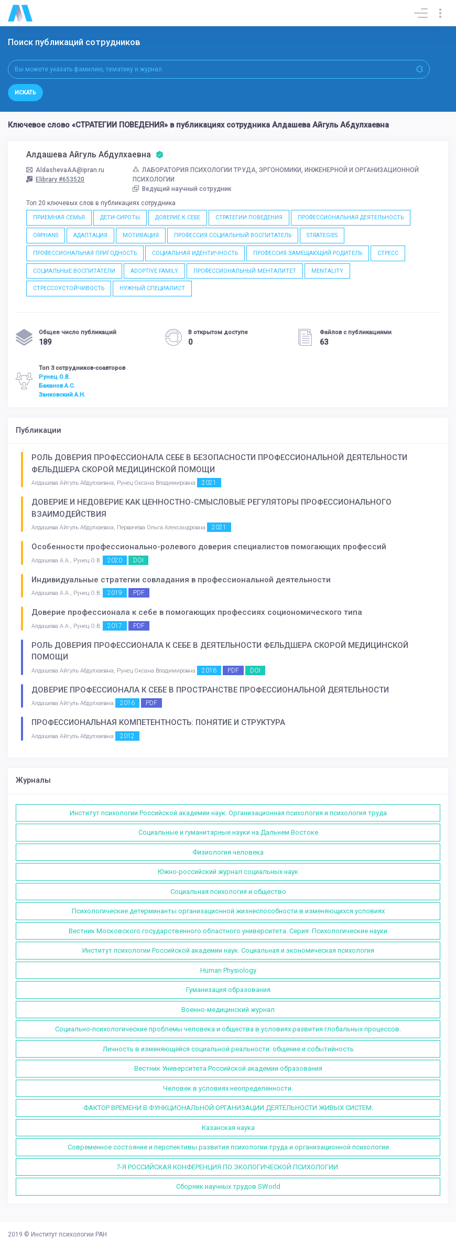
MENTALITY (327, 271)
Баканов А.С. (57, 385)
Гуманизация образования (228, 990)
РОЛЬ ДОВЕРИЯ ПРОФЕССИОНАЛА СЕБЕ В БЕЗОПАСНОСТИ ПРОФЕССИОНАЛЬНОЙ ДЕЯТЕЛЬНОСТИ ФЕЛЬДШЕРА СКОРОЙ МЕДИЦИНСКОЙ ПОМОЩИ (219, 463)
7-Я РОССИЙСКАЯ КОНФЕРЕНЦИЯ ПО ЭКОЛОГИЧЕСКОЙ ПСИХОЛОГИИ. (228, 1167)
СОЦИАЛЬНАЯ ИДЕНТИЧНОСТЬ (195, 253)
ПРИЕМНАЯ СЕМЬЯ (59, 217)
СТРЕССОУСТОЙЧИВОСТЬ (68, 288)
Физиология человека (228, 852)
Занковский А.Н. (62, 394)
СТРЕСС (387, 253)
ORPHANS (45, 235)
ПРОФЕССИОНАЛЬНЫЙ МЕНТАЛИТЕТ (244, 271)
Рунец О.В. (54, 376)
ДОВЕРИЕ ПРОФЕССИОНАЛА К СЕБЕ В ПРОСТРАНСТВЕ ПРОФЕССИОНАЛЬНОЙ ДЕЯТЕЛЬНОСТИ (210, 690)
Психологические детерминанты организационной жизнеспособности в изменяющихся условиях (228, 911)
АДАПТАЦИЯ (90, 235)
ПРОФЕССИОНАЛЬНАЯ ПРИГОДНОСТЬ (85, 253)
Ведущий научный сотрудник (182, 189)
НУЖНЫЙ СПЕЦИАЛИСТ (152, 288)
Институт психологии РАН (69, 1234)
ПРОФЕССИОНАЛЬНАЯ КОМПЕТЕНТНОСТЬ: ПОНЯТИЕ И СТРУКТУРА (158, 722)
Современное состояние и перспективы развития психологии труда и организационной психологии (228, 1147)
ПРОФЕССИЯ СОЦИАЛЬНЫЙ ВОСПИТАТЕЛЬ (232, 235)
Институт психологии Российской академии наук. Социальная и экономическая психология (228, 950)
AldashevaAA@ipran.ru (65, 170)
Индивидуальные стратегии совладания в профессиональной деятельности (181, 579)
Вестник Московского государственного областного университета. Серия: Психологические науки (228, 931)
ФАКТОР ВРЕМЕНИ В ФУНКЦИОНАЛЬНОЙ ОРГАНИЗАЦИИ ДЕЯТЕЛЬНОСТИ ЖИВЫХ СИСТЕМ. (228, 1108)
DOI (138, 560)
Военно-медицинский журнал (228, 1010)
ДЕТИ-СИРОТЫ (120, 217)
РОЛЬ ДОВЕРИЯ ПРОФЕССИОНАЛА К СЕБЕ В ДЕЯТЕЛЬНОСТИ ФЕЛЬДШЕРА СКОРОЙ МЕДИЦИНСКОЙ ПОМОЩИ (219, 651)
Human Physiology (228, 970)
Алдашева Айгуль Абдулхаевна (95, 154)
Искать (25, 92)
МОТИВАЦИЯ (141, 235)
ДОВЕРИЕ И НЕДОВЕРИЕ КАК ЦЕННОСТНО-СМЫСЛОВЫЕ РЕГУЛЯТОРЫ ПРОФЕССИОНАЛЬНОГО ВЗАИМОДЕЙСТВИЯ (211, 508)
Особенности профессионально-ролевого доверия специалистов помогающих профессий (208, 546)
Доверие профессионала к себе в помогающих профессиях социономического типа (196, 612)
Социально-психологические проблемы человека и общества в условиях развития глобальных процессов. (228, 1029)
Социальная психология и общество (228, 892)
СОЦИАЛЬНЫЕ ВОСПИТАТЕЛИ (74, 271)
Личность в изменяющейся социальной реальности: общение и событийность (228, 1049)
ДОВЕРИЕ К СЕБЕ (177, 217)
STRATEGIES (322, 235)
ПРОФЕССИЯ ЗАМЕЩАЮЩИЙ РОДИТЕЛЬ (307, 253)
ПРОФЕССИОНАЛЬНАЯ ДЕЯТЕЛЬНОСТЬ (351, 217)
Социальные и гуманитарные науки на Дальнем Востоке (228, 832)
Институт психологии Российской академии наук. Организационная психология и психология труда (228, 813)
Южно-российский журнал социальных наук (228, 872)
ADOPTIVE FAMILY (154, 271)
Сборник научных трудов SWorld (228, 1186)
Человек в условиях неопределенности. (228, 1088)
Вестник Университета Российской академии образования (228, 1068)
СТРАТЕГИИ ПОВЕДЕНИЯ (249, 217)
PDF (139, 592)
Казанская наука (228, 1128)
